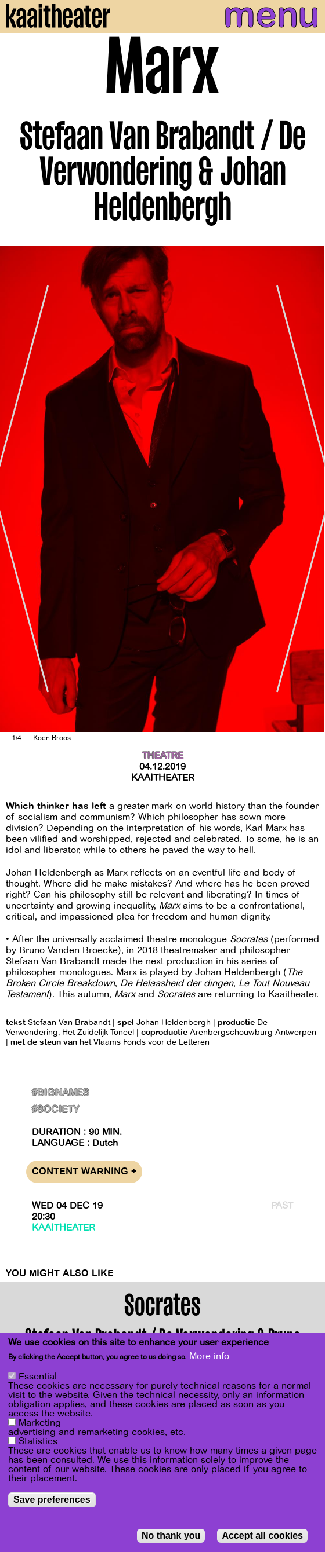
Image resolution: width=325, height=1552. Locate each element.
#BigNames (60, 1093)
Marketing (40, 1423)
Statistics (38, 1441)
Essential (38, 1376)
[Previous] (17, 489)
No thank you (171, 1535)
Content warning (84, 1171)
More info (209, 1356)
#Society (56, 1109)
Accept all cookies (262, 1535)
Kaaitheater (162, 778)
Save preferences (52, 1500)
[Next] (307, 489)
